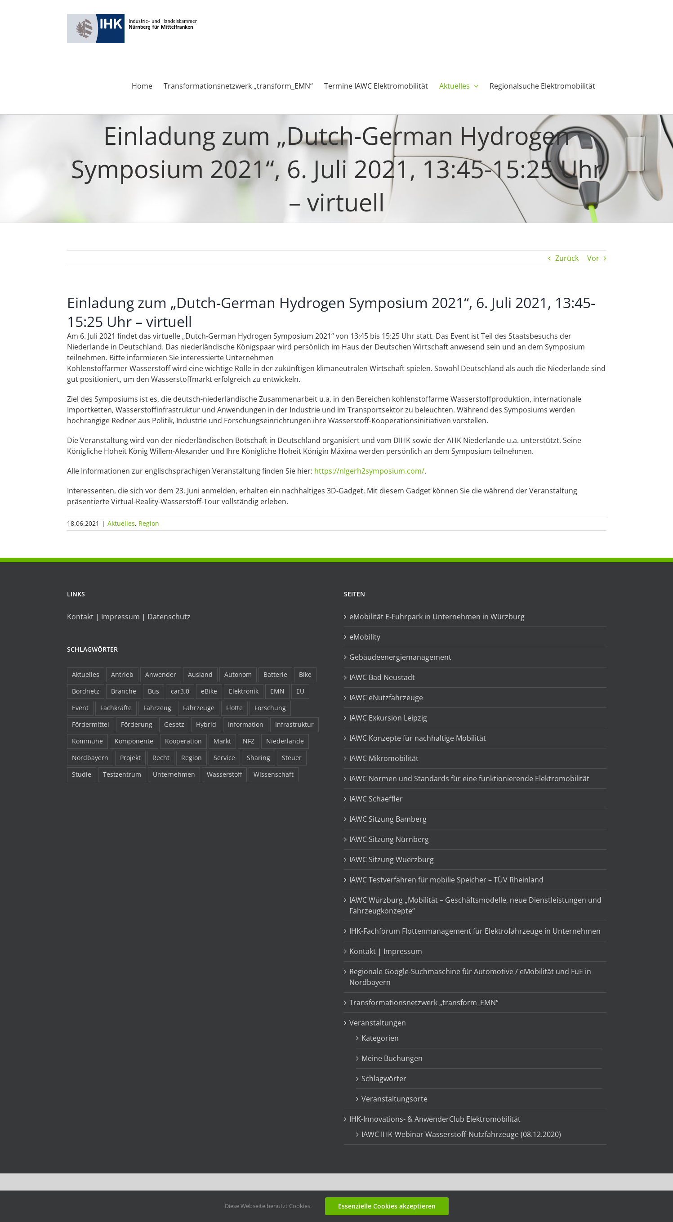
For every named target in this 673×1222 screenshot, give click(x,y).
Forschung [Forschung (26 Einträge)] (270, 707)
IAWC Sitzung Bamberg (388, 819)
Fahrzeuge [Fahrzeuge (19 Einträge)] (198, 707)
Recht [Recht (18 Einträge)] (160, 757)
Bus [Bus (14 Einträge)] (153, 691)
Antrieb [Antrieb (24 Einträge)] (122, 674)
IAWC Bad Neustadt (382, 677)
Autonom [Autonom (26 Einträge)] (238, 674)
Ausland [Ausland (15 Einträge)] (200, 674)
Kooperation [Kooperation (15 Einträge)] (183, 741)
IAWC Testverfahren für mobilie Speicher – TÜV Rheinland (446, 880)
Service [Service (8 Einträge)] (224, 757)
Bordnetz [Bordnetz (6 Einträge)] (85, 691)
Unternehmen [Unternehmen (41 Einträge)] (174, 774)
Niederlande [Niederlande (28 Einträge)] (285, 741)
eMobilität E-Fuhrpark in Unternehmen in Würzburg (437, 617)
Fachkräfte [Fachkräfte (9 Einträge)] (116, 707)
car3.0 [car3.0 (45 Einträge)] (180, 691)
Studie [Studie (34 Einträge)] (81, 774)
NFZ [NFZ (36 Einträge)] (248, 741)
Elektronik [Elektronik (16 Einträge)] (244, 691)
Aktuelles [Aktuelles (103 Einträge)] (85, 674)
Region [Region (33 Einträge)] (191, 757)
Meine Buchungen (392, 1058)
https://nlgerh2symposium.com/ (369, 471)
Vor (593, 258)
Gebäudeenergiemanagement (400, 657)
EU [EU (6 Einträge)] (300, 691)
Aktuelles (121, 523)
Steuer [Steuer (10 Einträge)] (292, 757)
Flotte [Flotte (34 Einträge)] (234, 707)
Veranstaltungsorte (394, 1099)
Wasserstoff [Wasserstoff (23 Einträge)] (224, 774)
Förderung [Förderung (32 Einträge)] (136, 724)
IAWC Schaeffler (376, 799)
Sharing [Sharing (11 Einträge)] (258, 757)
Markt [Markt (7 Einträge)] (222, 741)
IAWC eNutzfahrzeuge (386, 698)
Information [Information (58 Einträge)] (245, 724)
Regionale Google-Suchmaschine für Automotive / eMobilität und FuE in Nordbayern (470, 977)
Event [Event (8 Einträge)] (80, 707)
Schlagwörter (383, 1078)
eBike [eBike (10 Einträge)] (209, 691)
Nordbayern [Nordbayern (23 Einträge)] (90, 757)
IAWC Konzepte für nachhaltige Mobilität (417, 738)
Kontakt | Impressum (385, 951)
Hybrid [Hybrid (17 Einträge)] (206, 724)
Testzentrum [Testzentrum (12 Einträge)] (122, 774)
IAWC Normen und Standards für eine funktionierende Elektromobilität (469, 778)
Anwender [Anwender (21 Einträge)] (160, 674)
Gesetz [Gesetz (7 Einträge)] (174, 724)
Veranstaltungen (377, 1023)
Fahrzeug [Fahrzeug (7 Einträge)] (157, 707)
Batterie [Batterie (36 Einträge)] (275, 674)
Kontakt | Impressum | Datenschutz (129, 617)
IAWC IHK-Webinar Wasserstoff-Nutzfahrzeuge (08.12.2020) (461, 1134)
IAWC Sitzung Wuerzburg (391, 859)
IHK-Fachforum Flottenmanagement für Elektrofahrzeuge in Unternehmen (475, 931)
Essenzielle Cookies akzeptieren (387, 1206)
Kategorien (380, 1038)
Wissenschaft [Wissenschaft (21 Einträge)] (274, 774)
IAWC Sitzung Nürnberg (389, 839)
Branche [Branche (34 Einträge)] (123, 691)
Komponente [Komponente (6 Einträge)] (134, 741)
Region (148, 523)
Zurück (567, 258)
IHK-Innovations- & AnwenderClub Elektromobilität (435, 1119)
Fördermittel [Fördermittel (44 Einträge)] (90, 724)
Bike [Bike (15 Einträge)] (305, 674)
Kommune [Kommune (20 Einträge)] (87, 741)
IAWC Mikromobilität (384, 758)
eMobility (364, 637)
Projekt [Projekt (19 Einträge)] (130, 757)
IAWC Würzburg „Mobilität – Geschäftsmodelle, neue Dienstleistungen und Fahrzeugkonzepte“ (475, 905)
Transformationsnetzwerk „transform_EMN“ (424, 1002)
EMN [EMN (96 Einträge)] (277, 691)
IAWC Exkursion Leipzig (388, 718)
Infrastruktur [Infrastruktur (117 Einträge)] (294, 724)
